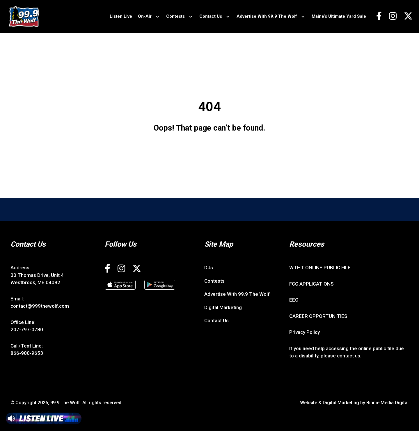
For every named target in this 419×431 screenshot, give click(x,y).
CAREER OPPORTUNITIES (318, 316)
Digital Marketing (223, 307)
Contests (175, 16)
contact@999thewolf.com (39, 306)
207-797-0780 (26, 329)
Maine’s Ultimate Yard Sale (339, 16)
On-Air (145, 16)
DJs (208, 267)
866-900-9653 (26, 353)
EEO (294, 300)
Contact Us (210, 16)
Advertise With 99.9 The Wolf (267, 16)
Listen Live (121, 16)
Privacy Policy (304, 332)
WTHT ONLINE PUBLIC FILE (320, 267)
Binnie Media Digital (387, 402)
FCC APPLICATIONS (311, 284)
